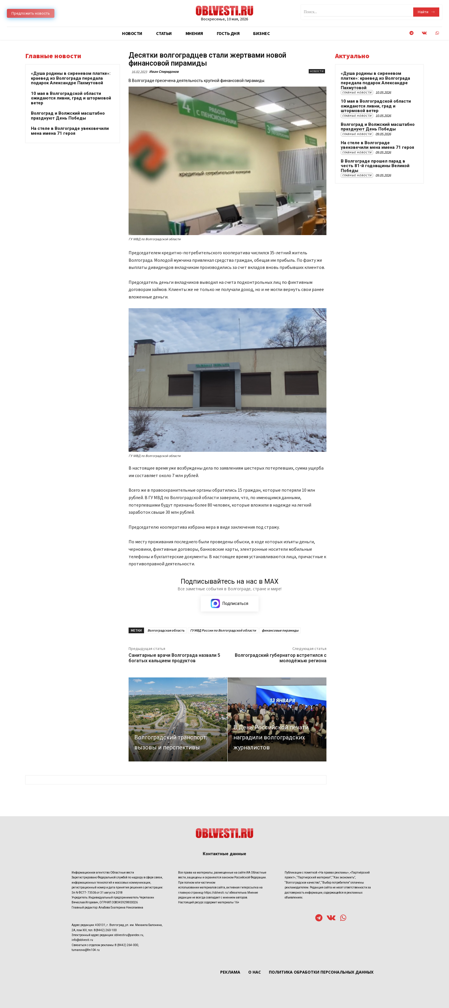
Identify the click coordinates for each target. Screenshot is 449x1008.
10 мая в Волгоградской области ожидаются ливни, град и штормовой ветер (71, 98)
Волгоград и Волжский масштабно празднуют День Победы (68, 116)
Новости (317, 71)
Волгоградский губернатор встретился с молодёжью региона (280, 658)
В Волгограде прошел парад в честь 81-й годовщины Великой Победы (375, 166)
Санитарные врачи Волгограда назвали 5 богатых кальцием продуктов (174, 658)
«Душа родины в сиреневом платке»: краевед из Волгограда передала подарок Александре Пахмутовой (71, 78)
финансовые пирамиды (280, 630)
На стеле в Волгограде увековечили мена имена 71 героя (70, 131)
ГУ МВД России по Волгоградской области (223, 630)
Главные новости (357, 92)
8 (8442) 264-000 (126, 945)
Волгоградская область (165, 630)
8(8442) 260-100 (105, 930)
